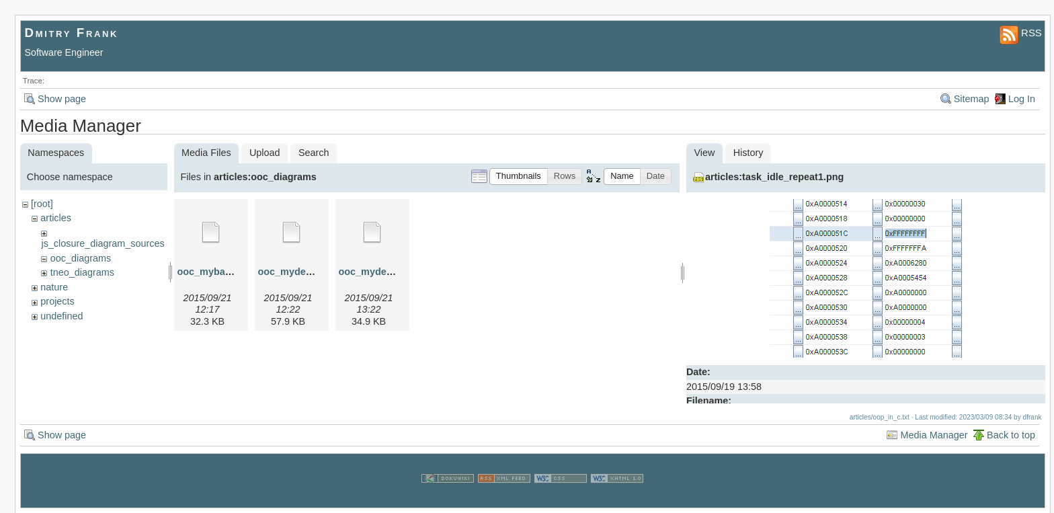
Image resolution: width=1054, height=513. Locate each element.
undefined (61, 316)
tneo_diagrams (82, 272)
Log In (1021, 98)
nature (54, 287)
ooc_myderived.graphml (314, 271)
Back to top (1011, 434)
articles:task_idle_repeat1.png (774, 176)
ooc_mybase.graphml (227, 271)
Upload (264, 152)
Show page (62, 98)
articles (55, 217)
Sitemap (971, 98)
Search (313, 152)
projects (57, 301)
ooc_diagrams (80, 258)
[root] (42, 203)
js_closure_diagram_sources (102, 243)
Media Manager (933, 434)
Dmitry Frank (72, 33)
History (748, 152)
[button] (518, 176)
